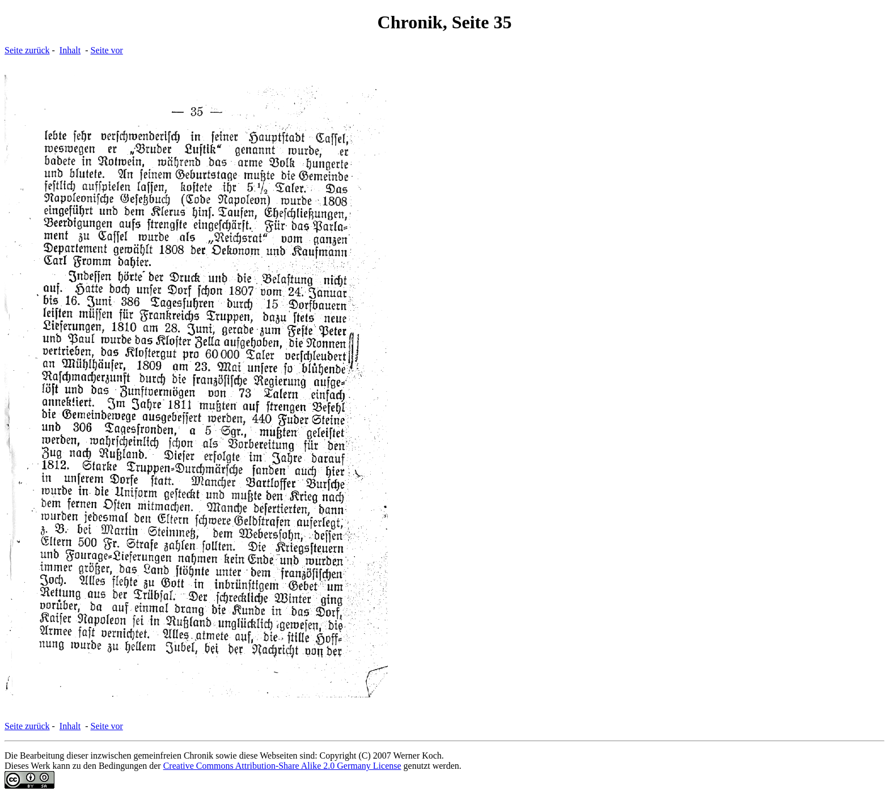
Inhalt (70, 50)
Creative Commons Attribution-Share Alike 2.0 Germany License (282, 766)
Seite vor (107, 50)
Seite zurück (27, 50)
